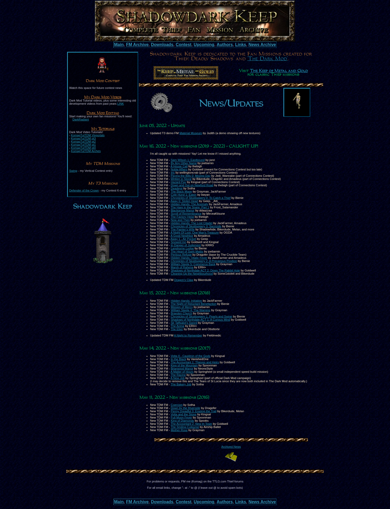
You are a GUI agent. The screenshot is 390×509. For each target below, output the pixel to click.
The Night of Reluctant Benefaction (194, 303)
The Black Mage (181, 191)
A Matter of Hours (182, 371)
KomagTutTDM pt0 (83, 147)
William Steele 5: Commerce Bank (193, 264)
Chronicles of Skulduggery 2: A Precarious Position (204, 261)
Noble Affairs (179, 169)
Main (119, 44)
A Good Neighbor (182, 235)
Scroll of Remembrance (186, 213)
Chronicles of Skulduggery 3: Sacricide (196, 226)
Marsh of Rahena (182, 267)
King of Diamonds (182, 420)
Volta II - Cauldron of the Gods (191, 355)
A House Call (179, 166)
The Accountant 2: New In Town (191, 423)
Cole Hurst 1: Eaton (184, 194)
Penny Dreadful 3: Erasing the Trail (194, 411)
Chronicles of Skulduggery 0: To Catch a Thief (201, 197)
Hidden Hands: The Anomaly (189, 204)
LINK (120, 103)
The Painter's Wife (183, 229)
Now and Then (180, 219)
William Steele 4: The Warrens (190, 310)
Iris (173, 172)
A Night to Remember (188, 335)
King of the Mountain (184, 365)
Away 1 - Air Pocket (183, 238)
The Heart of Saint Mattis (187, 251)
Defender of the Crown (84, 190)
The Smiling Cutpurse (185, 427)
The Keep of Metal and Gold (279, 71)
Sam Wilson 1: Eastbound (188, 160)
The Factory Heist (182, 216)
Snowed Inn (178, 242)
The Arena (177, 325)
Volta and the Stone (184, 414)
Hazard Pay (178, 182)
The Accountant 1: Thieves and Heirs (195, 362)
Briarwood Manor (182, 368)
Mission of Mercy (182, 307)
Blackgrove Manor (182, 210)
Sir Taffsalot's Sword (184, 322)
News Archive (262, 44)
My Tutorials (102, 128)
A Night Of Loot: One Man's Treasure (195, 232)
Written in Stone (181, 178)
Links (240, 44)
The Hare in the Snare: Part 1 (190, 207)
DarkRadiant (80, 119)
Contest (184, 44)
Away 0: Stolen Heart (184, 201)
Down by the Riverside (185, 408)
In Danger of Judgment (186, 245)
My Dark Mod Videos (102, 97)
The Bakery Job (181, 384)
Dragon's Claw (183, 279)
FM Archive (137, 44)
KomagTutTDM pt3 (83, 138)
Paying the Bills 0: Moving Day (191, 175)
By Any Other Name (184, 163)
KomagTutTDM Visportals (87, 135)
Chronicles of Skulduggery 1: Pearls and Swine (201, 316)
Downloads (162, 44)
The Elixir (177, 329)
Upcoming (204, 44)
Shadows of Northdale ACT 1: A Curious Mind (200, 319)
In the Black (178, 359)
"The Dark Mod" (267, 58)
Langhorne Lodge (182, 248)
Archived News (231, 446)
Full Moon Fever (181, 417)
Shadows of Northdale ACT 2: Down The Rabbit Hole (205, 270)
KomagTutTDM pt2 (83, 141)
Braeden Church (181, 313)
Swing (73, 170)
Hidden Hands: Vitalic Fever (189, 257)
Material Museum (190, 133)
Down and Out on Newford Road (192, 185)
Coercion (177, 404)
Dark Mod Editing (103, 113)
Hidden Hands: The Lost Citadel (191, 223)
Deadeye (177, 188)
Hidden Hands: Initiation (186, 300)
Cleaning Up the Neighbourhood (192, 273)
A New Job (177, 378)
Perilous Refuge (181, 254)
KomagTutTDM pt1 (83, 144)
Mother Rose (179, 430)
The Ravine (178, 374)
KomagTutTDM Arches (86, 151)
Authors (225, 44)
